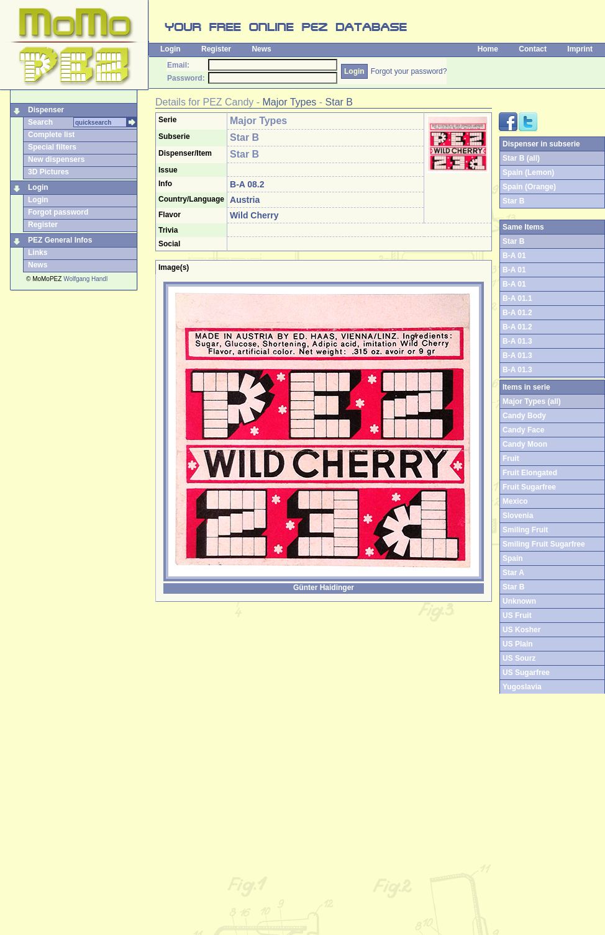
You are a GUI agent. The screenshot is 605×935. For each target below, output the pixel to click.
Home (488, 49)
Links (37, 252)
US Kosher (521, 629)
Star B (339, 102)
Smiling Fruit (525, 530)
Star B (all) (521, 158)
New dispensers (56, 159)
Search (40, 122)
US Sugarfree (526, 672)
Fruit (511, 458)
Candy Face (523, 430)
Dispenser (46, 109)
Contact (533, 49)
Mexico (515, 501)
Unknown (519, 601)
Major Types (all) (532, 401)
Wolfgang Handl (85, 278)
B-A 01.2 (517, 312)
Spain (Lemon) (528, 172)
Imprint (580, 49)
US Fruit (517, 615)
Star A (513, 572)
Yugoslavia (522, 686)
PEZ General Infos (60, 240)
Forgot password (58, 212)
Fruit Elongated (530, 472)
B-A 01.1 (517, 298)
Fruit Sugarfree (529, 487)
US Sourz (519, 658)
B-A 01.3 (517, 341)
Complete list (51, 134)
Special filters (52, 147)
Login (170, 49)
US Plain (518, 644)
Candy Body (524, 415)
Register (216, 49)
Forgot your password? (409, 71)
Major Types (290, 102)
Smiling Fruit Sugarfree (544, 544)
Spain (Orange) (529, 186)
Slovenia (518, 515)
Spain (513, 558)
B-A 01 (514, 255)
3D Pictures (48, 172)
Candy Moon (525, 444)
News (261, 49)
